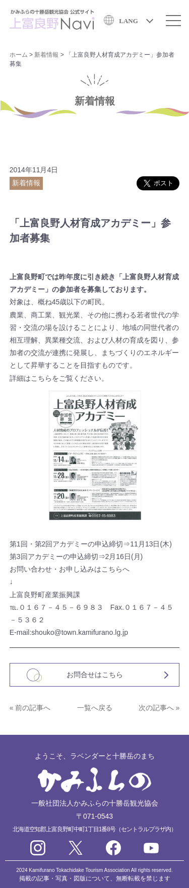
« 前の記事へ (30, 708)
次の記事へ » (159, 708)
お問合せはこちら (95, 675)
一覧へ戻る (94, 708)
